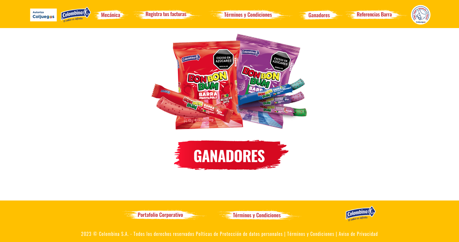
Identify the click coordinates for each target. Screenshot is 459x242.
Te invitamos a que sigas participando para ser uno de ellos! (230, 192)
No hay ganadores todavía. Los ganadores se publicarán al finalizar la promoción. (229, 179)
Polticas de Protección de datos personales (239, 233)
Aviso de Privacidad (358, 233)
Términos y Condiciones (310, 233)
